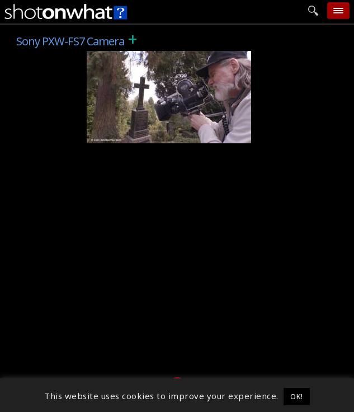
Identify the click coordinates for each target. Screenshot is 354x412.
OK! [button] (296, 396)
